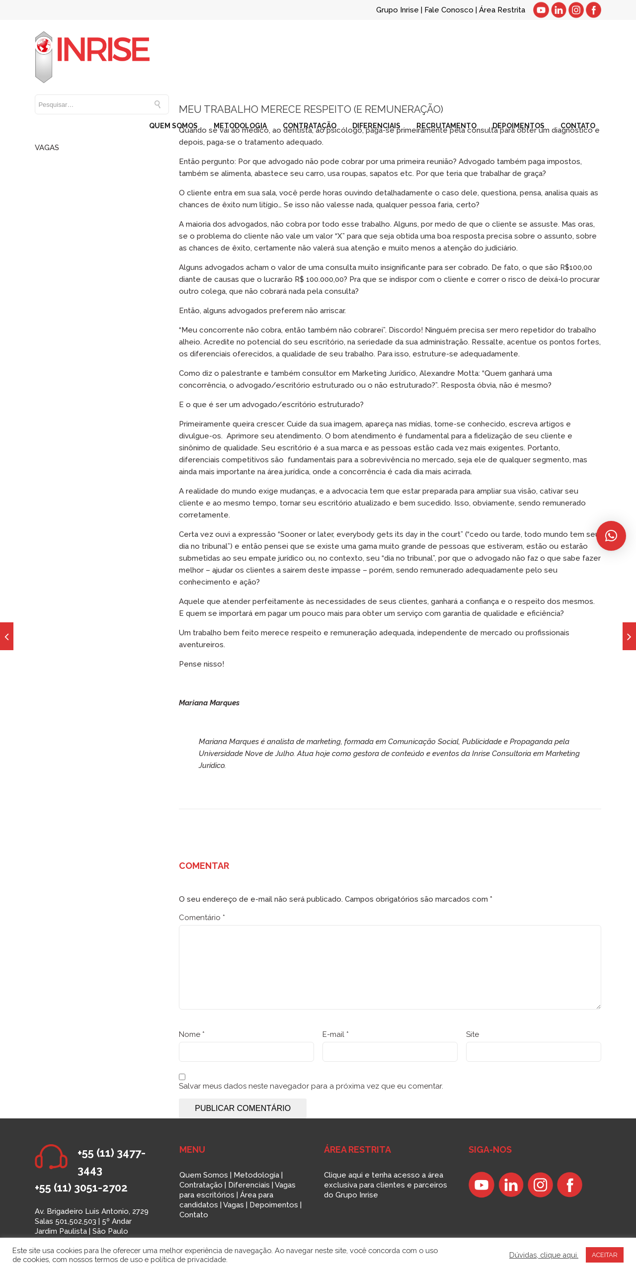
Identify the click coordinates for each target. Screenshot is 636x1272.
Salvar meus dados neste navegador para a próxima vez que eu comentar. (311, 1086)
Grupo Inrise (397, 9)
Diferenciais (249, 1185)
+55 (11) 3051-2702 (81, 1187)
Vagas (233, 1204)
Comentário (202, 917)
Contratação (201, 1185)
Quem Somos (203, 1175)
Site (472, 1034)
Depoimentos (273, 1204)
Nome (192, 1034)
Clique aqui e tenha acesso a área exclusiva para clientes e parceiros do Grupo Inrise (385, 1185)
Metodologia (256, 1175)
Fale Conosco (450, 9)
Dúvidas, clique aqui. (543, 1255)
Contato (193, 1214)
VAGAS (47, 147)
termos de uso (118, 1259)
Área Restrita (502, 9)
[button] (611, 536)
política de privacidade (188, 1259)
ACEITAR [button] (605, 1255)
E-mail (335, 1034)
